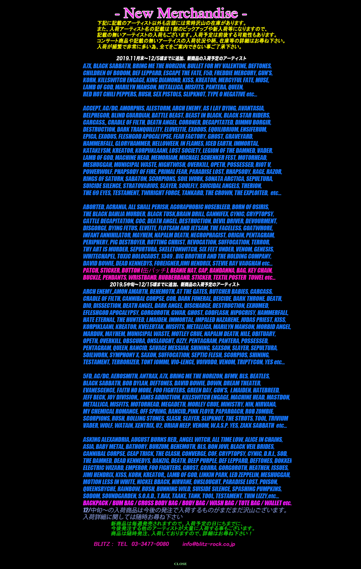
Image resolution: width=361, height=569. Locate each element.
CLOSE (180, 564)
